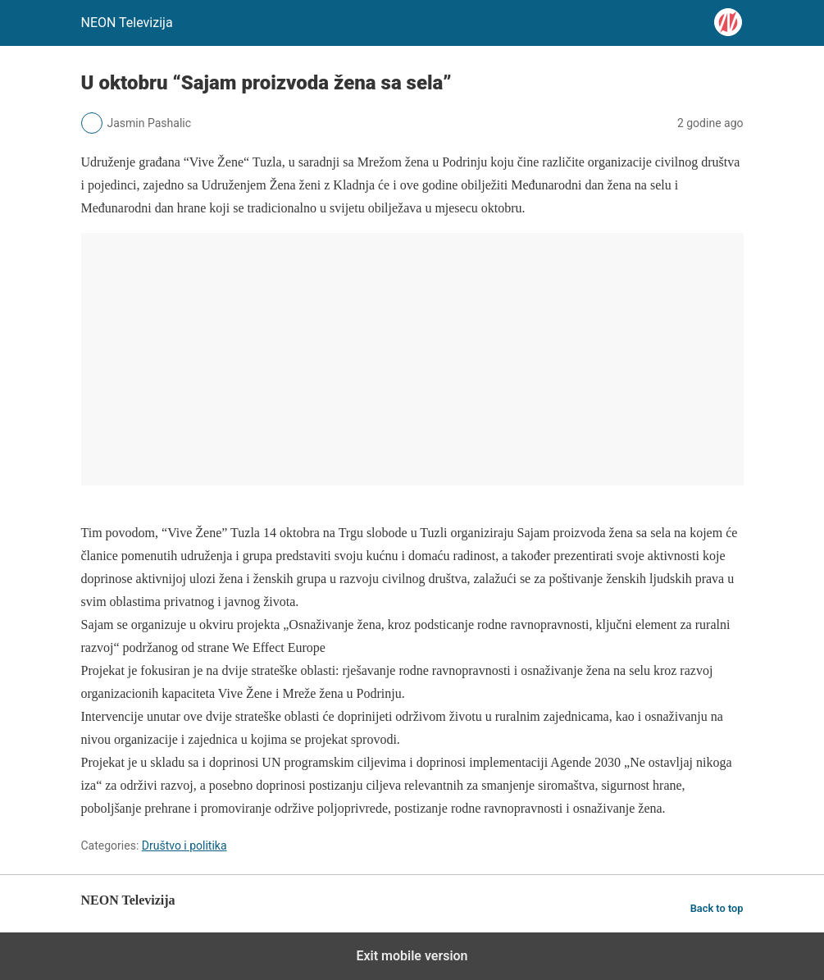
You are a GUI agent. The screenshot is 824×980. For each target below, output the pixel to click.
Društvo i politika (184, 845)
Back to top (717, 908)
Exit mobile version (411, 956)
